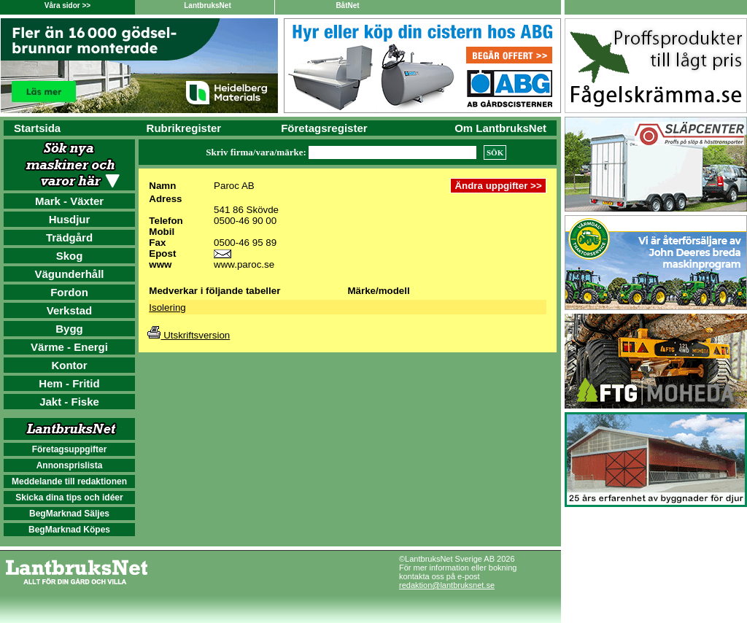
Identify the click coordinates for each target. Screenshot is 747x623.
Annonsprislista (69, 465)
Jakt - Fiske (69, 401)
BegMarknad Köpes (69, 530)
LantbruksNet (207, 5)
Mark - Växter (69, 201)
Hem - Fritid (69, 383)
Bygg (69, 328)
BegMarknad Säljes (69, 513)
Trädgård (69, 237)
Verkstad (70, 310)
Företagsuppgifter (69, 449)
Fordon (69, 292)
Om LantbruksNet (500, 128)
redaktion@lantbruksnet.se (447, 585)
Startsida (37, 128)
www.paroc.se (244, 264)
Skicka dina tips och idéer (69, 497)
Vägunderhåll (69, 274)
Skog (69, 255)
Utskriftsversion (188, 335)
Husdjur (69, 219)
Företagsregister (324, 128)
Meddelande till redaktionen (69, 481)
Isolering (167, 307)
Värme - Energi (69, 347)
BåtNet (347, 5)
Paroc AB (234, 185)
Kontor (69, 365)
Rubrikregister (184, 128)
